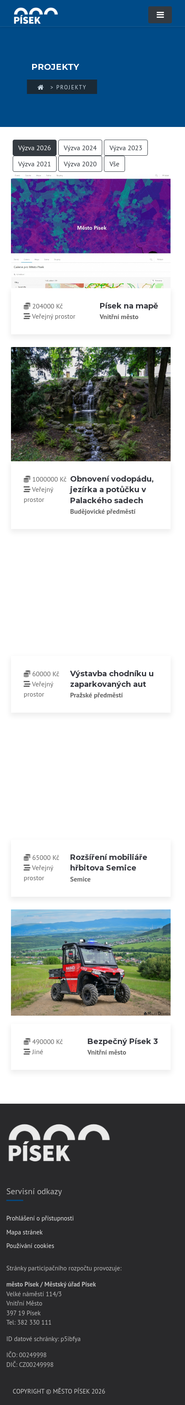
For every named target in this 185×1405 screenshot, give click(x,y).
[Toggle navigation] (160, 14)
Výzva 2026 (34, 147)
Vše (114, 164)
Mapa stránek (24, 1232)
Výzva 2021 (34, 164)
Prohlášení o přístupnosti (40, 1218)
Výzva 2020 (80, 164)
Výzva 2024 (80, 147)
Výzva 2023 (125, 147)
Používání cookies (30, 1246)
